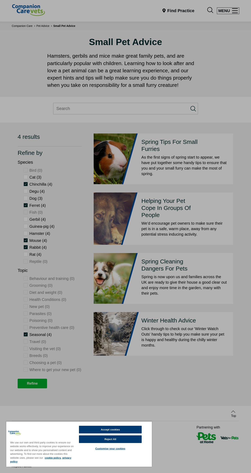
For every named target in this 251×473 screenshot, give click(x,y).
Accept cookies (110, 429)
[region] (79, 444)
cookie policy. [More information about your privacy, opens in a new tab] (53, 457)
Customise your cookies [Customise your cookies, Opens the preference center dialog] (110, 448)
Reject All (110, 439)
